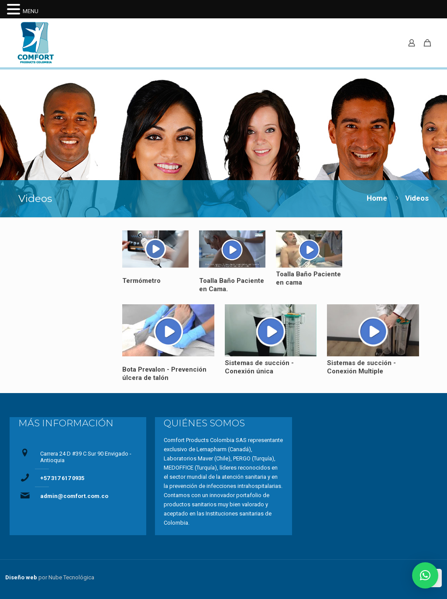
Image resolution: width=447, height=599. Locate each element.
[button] (425, 575)
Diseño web (21, 577)
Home (377, 198)
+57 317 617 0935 (62, 478)
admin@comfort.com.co (74, 496)
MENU (30, 11)
